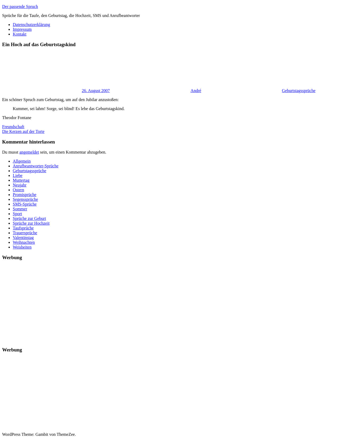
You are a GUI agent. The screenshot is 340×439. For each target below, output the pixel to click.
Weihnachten (24, 242)
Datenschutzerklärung (31, 24)
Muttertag (21, 180)
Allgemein (22, 161)
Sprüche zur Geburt (29, 218)
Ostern (18, 190)
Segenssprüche (25, 199)
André (195, 90)
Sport (17, 213)
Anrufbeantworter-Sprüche (35, 166)
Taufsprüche (23, 228)
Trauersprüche (25, 233)
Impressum (22, 29)
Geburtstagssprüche (298, 90)
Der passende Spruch (20, 6)
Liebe (17, 175)
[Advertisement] (161, 302)
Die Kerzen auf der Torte (23, 131)
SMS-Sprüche (25, 204)
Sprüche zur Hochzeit (31, 223)
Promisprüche (24, 194)
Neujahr (20, 185)
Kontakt (20, 34)
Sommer (20, 209)
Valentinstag (23, 237)
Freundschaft (13, 126)
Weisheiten (22, 247)
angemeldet (29, 152)
